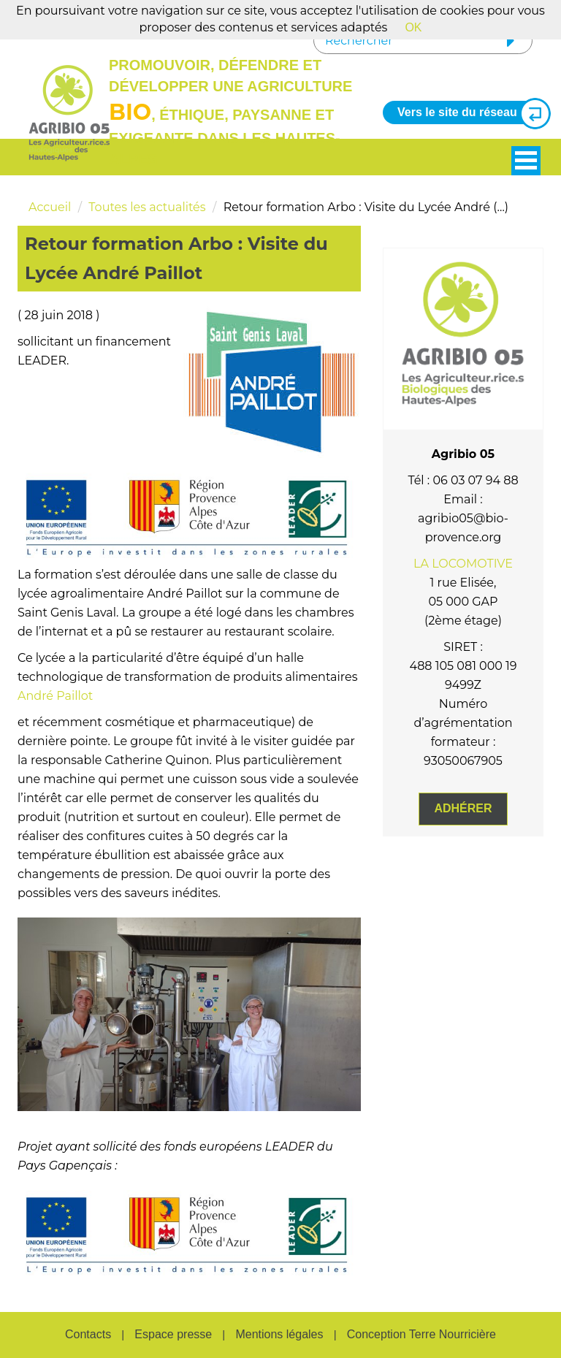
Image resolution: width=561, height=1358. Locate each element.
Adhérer (463, 808)
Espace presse (173, 1334)
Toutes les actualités (146, 207)
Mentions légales (279, 1334)
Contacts (88, 1334)
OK (413, 27)
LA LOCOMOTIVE (463, 564)
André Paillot (55, 696)
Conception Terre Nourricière (421, 1334)
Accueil (49, 207)
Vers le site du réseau (468, 113)
